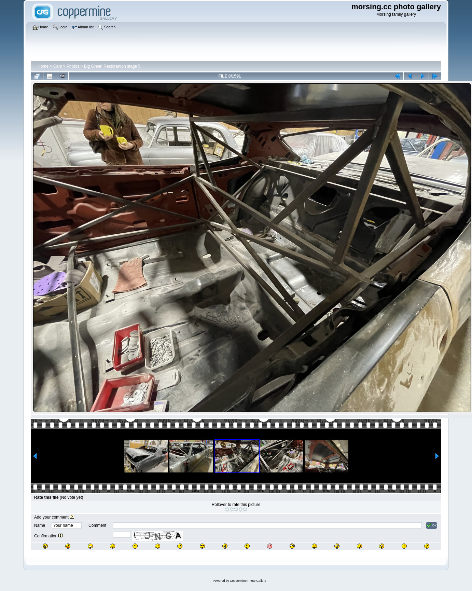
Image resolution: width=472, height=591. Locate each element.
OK (431, 525)
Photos (73, 66)
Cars (57, 66)
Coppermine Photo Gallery (248, 580)
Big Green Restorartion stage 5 (112, 66)
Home (43, 66)
